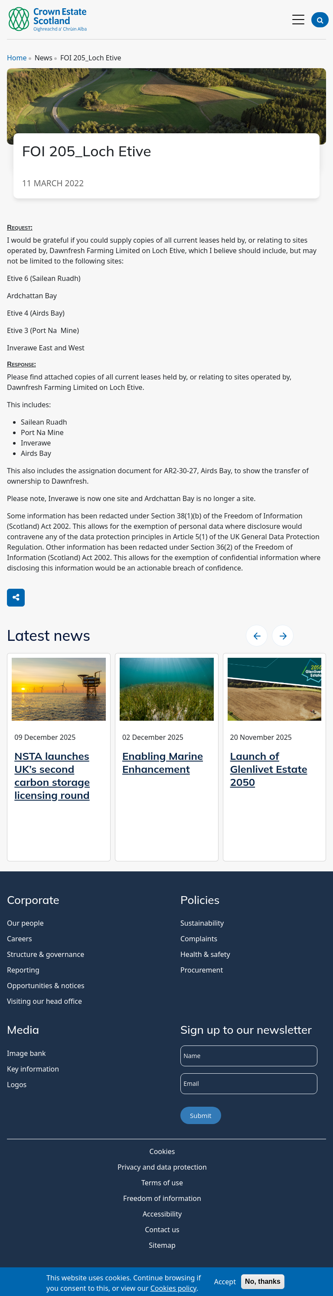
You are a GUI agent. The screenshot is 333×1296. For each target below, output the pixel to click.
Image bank (26, 1053)
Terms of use (162, 1182)
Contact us (162, 1229)
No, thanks (263, 1283)
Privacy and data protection (162, 1167)
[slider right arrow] (283, 635)
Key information (33, 1069)
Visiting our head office (44, 1001)
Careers (19, 938)
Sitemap (162, 1245)
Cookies (162, 1151)
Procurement (201, 970)
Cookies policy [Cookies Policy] (173, 1289)
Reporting (23, 970)
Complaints (198, 938)
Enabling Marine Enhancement (162, 762)
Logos (16, 1084)
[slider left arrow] (257, 635)
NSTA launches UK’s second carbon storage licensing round (52, 775)
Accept (225, 1283)
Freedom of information (162, 1198)
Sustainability (202, 923)
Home (17, 58)
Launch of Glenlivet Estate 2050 (268, 768)
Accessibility (162, 1214)
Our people (25, 923)
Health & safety (205, 954)
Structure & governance (45, 954)
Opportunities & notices (46, 985)
